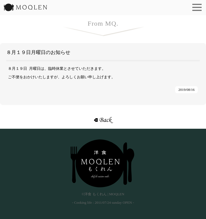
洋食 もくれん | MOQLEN (25, 9)
